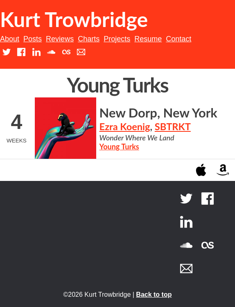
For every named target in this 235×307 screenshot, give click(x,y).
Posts (32, 39)
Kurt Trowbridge (74, 19)
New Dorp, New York (158, 112)
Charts (88, 39)
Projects (117, 39)
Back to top (154, 294)
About (9, 39)
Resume (148, 39)
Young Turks (119, 146)
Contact (178, 39)
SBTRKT (173, 126)
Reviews (60, 39)
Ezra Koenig (124, 126)
